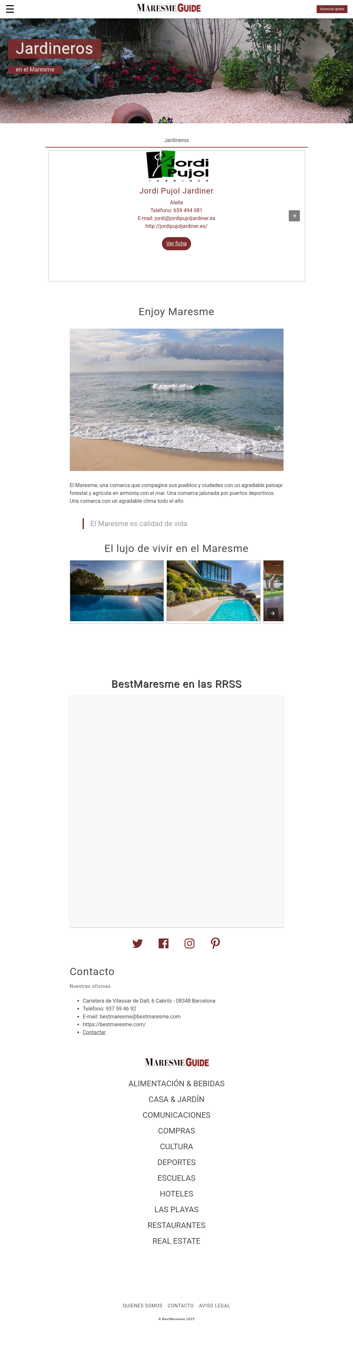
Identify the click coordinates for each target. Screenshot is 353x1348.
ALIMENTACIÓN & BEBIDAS (176, 1083)
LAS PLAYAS (176, 1209)
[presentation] (272, 613)
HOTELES (176, 1193)
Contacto (181, 1305)
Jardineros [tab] (176, 140)
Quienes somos (143, 1305)
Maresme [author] (41, 69)
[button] (294, 215)
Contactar (94, 1032)
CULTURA (176, 1146)
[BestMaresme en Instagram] (189, 946)
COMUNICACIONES (176, 1115)
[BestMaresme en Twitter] (137, 946)
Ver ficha (176, 243)
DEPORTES (176, 1162)
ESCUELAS (177, 1178)
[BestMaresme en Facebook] (163, 946)
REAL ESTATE (176, 1241)
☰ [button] (10, 9)
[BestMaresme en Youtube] (215, 946)
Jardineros (54, 48)
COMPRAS (176, 1130)
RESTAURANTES (176, 1225)
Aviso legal (214, 1305)
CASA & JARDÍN (176, 1099)
